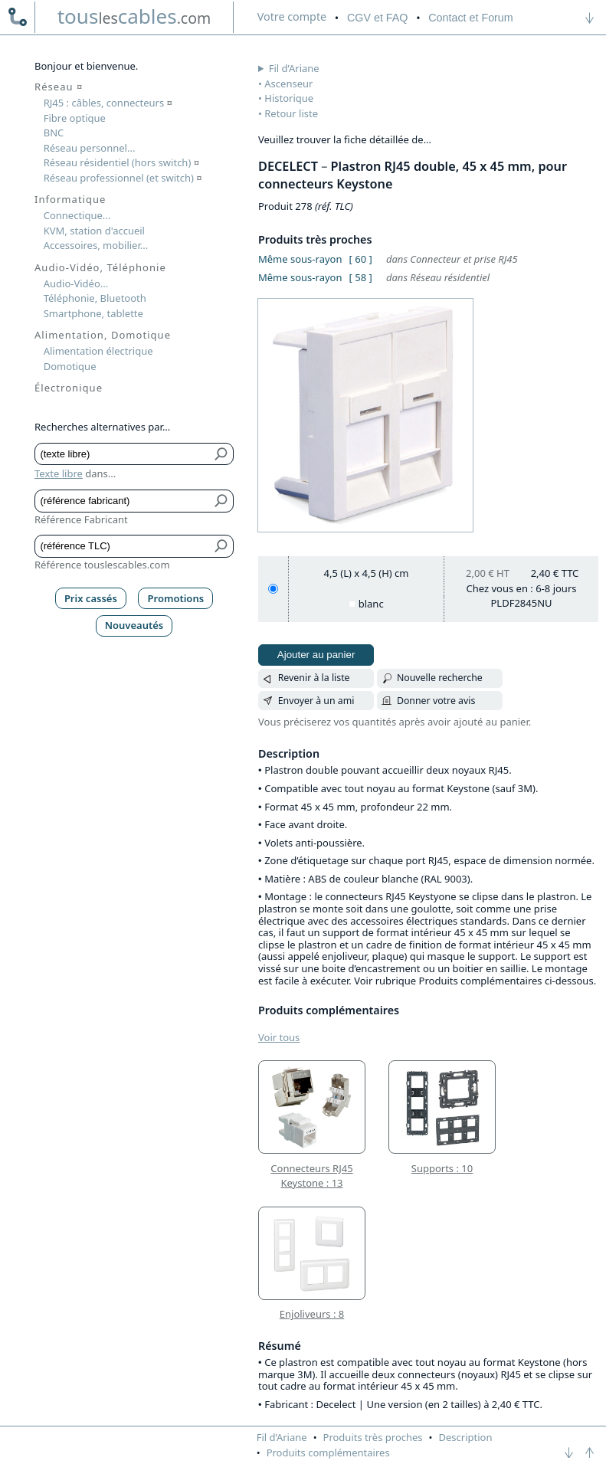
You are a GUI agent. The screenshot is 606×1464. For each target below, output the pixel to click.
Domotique (70, 366)
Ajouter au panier (316, 654)
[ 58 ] (360, 277)
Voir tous (279, 1037)
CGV (377, 17)
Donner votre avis (436, 700)
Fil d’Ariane (294, 68)
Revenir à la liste (314, 677)
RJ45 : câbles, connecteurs (108, 103)
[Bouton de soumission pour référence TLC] (222, 546)
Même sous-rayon (300, 259)
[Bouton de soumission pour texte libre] (222, 454)
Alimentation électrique (98, 351)
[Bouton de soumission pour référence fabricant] (222, 501)
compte (291, 16)
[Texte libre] (123, 454)
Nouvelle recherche (440, 677)
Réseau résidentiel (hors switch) (121, 162)
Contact (470, 17)
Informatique (70, 199)
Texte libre (58, 473)
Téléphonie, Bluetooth (95, 298)
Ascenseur (288, 83)
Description (466, 1437)
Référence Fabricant (81, 519)
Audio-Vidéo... (76, 283)
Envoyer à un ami (316, 700)
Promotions (176, 598)
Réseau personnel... (90, 148)
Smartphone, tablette (93, 313)
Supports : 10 (442, 1168)
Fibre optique (75, 118)
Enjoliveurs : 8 (312, 1314)
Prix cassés (90, 598)
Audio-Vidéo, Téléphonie (100, 267)
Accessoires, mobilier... (96, 245)
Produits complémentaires (328, 1452)
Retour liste (291, 113)
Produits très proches (373, 1437)
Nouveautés (134, 625)
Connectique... (77, 215)
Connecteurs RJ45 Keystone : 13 (311, 1176)
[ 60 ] (360, 259)
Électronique (68, 388)
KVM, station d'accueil (94, 230)
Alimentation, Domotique (102, 335)
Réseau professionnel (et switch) (123, 178)
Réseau (58, 86)
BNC (54, 132)
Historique (288, 98)
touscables (134, 16)
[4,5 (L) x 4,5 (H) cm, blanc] (273, 589)
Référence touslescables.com (102, 565)
